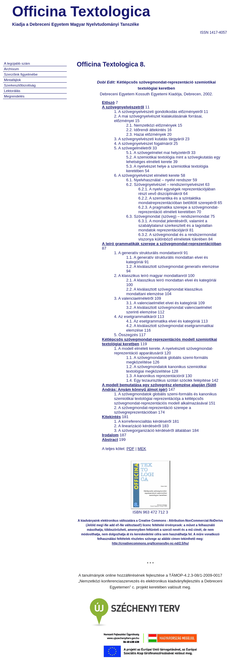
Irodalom (110, 435)
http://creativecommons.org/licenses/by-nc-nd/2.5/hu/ (150, 543)
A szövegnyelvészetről (123, 107)
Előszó (108, 102)
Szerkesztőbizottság (20, 85)
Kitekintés (111, 416)
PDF (130, 448)
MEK (142, 448)
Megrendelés (14, 96)
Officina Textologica (81, 11)
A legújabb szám (17, 63)
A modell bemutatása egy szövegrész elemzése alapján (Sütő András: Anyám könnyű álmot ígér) (159, 387)
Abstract (110, 439)
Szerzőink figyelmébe (21, 74)
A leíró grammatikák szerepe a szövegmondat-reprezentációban (161, 243)
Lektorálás (12, 91)
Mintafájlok (12, 80)
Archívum (11, 69)
